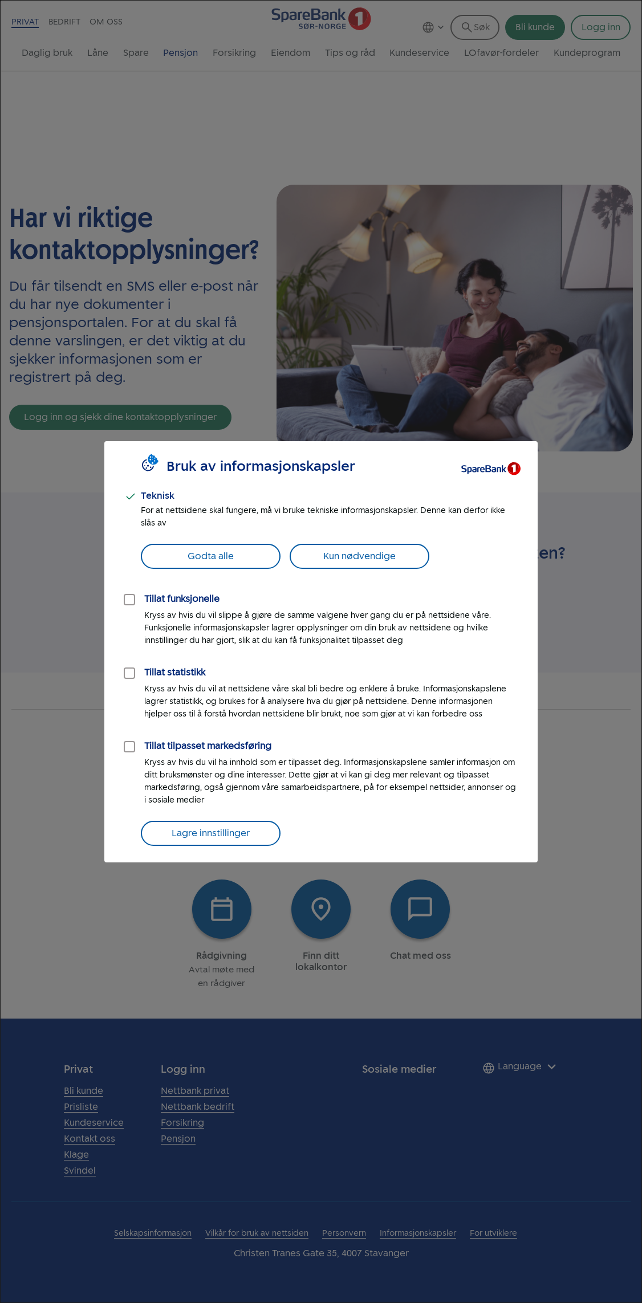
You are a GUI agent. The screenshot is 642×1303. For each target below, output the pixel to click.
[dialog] (321, 651)
